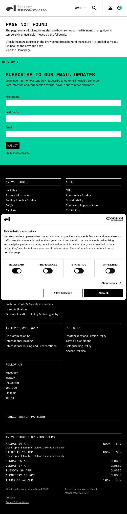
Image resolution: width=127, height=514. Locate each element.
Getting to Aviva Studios (21, 200)
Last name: (13, 112)
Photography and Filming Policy (86, 336)
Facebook (12, 372)
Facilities (11, 190)
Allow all (103, 293)
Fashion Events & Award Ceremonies (29, 304)
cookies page (12, 252)
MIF (68, 190)
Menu (81, 8)
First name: (13, 96)
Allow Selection (63, 293)
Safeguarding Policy (78, 346)
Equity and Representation (83, 205)
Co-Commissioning (18, 336)
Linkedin (11, 393)
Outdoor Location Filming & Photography (32, 314)
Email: (9, 127)
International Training (19, 341)
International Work (22, 328)
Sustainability (74, 200)
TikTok (10, 398)
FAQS (9, 205)
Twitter (10, 377)
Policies (73, 328)
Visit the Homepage (18, 50)
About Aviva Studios (79, 195)
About (70, 182)
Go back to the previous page (24, 46)
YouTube (11, 388)
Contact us (73, 210)
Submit (12, 145)
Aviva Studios (17, 182)
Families (11, 210)
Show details (109, 283)
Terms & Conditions (78, 341)
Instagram (12, 383)
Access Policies (76, 351)
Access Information (18, 195)
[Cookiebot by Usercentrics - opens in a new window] (108, 219)
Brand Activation (16, 309)
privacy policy (22, 152)
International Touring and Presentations (31, 346)
